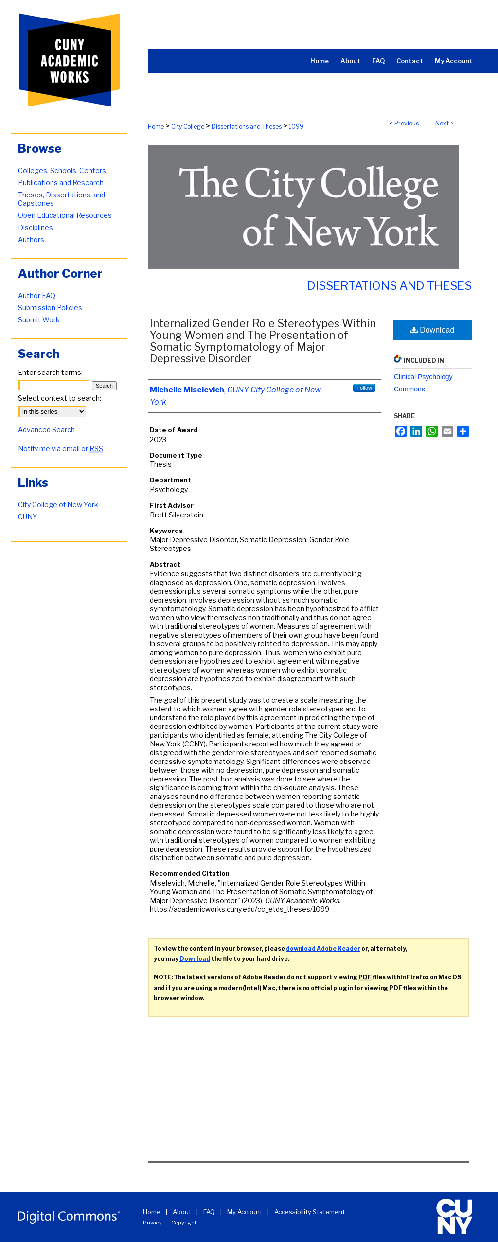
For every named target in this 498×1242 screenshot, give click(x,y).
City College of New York (58, 504)
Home (156, 126)
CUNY (27, 517)
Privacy (152, 1222)
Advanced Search (46, 430)
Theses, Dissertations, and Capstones (61, 199)
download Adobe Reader (323, 948)
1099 (296, 126)
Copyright (183, 1222)
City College (187, 126)
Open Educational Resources (65, 215)
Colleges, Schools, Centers (62, 170)
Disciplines (35, 227)
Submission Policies (50, 307)
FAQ (209, 1212)
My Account (244, 1212)
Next (442, 123)
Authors (31, 239)
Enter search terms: (50, 372)
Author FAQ (36, 295)
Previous (406, 123)
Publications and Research (61, 182)
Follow (364, 387)
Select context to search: (59, 398)
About (182, 1212)
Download (432, 330)
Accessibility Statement (309, 1212)
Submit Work (39, 320)
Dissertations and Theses (247, 126)
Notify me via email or (60, 448)
